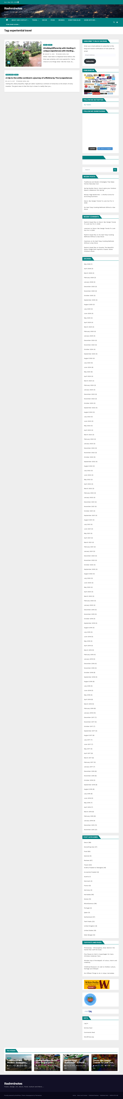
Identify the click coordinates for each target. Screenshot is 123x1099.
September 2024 (89, 354)
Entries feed (88, 1028)
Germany (87, 890)
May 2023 (87, 425)
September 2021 (89, 515)
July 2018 (87, 686)
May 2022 (87, 479)
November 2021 (89, 506)
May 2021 (87, 533)
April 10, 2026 (99, 1065)
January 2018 (88, 713)
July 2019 (87, 632)
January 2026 (88, 282)
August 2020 (88, 574)
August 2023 (88, 412)
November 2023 (89, 399)
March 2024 (88, 381)
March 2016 (88, 811)
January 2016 (88, 820)
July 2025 (87, 309)
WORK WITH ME (89, 20)
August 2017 (88, 735)
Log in (86, 1023)
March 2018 (88, 704)
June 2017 (87, 744)
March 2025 (88, 327)
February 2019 (88, 654)
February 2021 (88, 547)
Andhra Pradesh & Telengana (93, 867)
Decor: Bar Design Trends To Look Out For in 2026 (103, 1062)
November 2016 (89, 776)
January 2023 (88, 443)
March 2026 (88, 273)
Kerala (45, 44)
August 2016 (88, 789)
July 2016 (87, 793)
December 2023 (89, 394)
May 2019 (87, 641)
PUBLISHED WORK (12, 24)
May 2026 (87, 264)
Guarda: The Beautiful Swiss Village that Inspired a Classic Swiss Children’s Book (99, 249)
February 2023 (89, 439)
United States (88, 930)
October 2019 (88, 618)
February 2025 (89, 331)
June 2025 (87, 313)
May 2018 (87, 695)
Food (53, 20)
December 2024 (89, 340)
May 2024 (87, 372)
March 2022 (88, 488)
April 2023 (87, 430)
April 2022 (87, 484)
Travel (35, 20)
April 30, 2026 (42, 1065)
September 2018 (89, 677)
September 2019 (89, 623)
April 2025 (87, 322)
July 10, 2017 (11, 81)
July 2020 (87, 578)
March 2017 (88, 758)
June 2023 (87, 421)
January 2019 (88, 659)
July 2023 (87, 416)
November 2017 (89, 722)
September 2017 (89, 731)
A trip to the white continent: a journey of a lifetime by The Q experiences (39, 78)
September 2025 (89, 300)
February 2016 (88, 816)
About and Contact (20, 20)
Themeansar (38, 1095)
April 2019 (87, 645)
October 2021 (88, 511)
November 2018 (89, 668)
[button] (114, 22)
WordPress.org (89, 1037)
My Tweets (87, 105)
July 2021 (87, 524)
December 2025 (89, 286)
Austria (86, 876)
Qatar (86, 912)
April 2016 (87, 807)
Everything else (74, 20)
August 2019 (88, 627)
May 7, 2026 (12, 1065)
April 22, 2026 (70, 1065)
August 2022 (88, 466)
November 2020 (89, 560)
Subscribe (90, 61)
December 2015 (89, 825)
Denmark (87, 881)
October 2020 (88, 565)
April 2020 (87, 592)
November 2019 (89, 614)
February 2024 (89, 385)
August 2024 (88, 358)
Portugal (87, 908)
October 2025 (88, 295)
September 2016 (89, 785)
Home (74, 1095)
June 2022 (87, 475)
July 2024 (87, 363)
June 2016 (87, 798)
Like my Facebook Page (93, 157)
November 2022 (89, 452)
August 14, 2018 (50, 54)
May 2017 (87, 749)
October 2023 (88, 403)
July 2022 (87, 470)
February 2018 (88, 708)
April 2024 (87, 376)
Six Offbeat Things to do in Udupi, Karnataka (99, 973)
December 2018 (89, 663)
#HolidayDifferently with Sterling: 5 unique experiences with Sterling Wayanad (59, 51)
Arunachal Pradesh (90, 872)
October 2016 (88, 780)
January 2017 (88, 767)
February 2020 (89, 600)
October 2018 (88, 672)
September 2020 (89, 569)
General (86, 856)
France (86, 885)
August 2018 (88, 681)
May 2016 (87, 802)
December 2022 (89, 448)
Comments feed (89, 1032)
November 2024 (89, 345)
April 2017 (87, 753)
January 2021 (88, 551)
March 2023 (88, 434)
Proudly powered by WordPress (12, 1095)
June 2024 (87, 367)
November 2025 (89, 291)
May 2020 (87, 587)
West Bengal (88, 935)
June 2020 (87, 583)
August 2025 (88, 304)
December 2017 (89, 717)
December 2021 (89, 502)
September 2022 (89, 461)
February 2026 (89, 277)
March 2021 (88, 542)
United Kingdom (89, 926)
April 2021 (87, 538)
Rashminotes (13, 8)
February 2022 (89, 493)
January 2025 (88, 336)
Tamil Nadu (88, 921)
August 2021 (88, 520)
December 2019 (89, 609)
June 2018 (87, 690)
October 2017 (88, 726)
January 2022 (88, 497)
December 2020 (89, 556)
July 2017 (87, 740)
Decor (44, 20)
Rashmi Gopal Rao (62, 54)
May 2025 (87, 318)
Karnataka (87, 894)
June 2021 (87, 529)
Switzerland (88, 917)
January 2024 (88, 390)
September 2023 (89, 408)
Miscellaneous (9, 74)
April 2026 (87, 268)
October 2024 (88, 349)
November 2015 (89, 829)
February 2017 (88, 762)
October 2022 (88, 457)
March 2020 (88, 596)
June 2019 (87, 636)
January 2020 (88, 605)
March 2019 (88, 650)
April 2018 (87, 699)
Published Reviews (94, 1095)
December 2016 (89, 771)
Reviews (62, 20)
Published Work (104, 1095)
